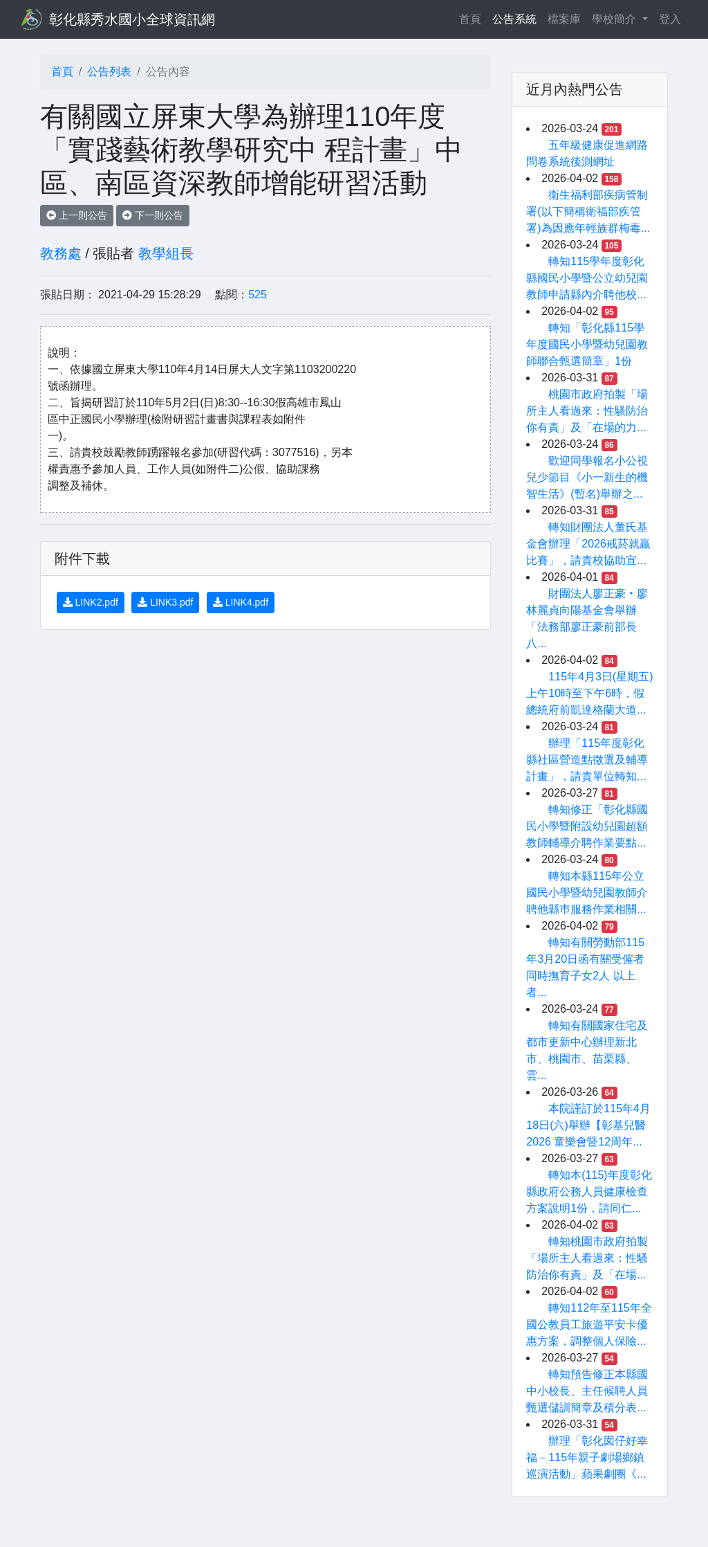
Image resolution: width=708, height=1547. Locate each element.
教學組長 (166, 253)
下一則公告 (152, 215)
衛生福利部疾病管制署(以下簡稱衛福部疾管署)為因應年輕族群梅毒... (588, 211)
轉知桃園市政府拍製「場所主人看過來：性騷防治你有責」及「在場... (587, 1258)
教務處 (61, 253)
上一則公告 (76, 215)
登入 (670, 19)
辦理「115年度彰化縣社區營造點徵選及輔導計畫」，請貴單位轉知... (587, 759)
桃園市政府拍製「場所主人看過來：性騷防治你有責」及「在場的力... (587, 410)
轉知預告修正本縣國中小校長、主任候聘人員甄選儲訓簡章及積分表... (587, 1390)
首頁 (473, 17)
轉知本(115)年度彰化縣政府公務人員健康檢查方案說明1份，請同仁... (588, 1191)
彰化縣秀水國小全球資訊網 (132, 19)
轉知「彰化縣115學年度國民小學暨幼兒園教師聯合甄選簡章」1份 (587, 344)
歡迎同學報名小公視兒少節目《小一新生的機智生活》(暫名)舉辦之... (587, 477)
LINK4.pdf (240, 602)
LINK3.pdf (165, 602)
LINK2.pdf (90, 602)
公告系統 (514, 19)
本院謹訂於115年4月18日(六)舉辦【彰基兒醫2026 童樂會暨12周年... (588, 1125)
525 (257, 294)
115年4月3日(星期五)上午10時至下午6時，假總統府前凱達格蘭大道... (589, 693)
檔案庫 (564, 19)
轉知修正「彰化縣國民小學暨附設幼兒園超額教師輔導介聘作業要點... (587, 826)
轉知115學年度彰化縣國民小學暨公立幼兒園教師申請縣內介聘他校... (587, 277)
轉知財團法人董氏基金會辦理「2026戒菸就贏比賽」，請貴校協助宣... (588, 543)
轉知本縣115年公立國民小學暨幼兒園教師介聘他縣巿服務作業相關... (587, 892)
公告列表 (109, 72)
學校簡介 (615, 19)
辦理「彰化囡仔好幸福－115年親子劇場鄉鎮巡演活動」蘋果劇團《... (587, 1457)
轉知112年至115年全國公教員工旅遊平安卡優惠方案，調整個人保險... (588, 1324)
